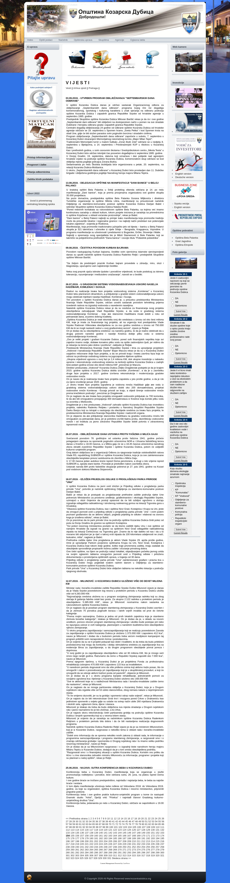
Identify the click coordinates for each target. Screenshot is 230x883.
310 (110, 855)
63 (87, 824)
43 (120, 821)
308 (101, 855)
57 (67, 824)
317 (143, 855)
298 (153, 852)
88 (70, 827)
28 (70, 821)
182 (101, 838)
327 (91, 858)
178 (82, 838)
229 (124, 844)
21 (145, 818)
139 (96, 832)
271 (124, 849)
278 (158, 849)
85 (159, 824)
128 (143, 829)
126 (134, 829)
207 (120, 841)
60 (77, 824)
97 (100, 827)
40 (110, 821)
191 (143, 838)
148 (139, 832)
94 (90, 827)
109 (153, 827)
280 (68, 852)
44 (123, 821)
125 (129, 829)
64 (90, 824)
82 (149, 824)
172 (153, 835)
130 (153, 829)
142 (110, 832)
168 (134, 835)
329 (100, 858)
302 (73, 855)
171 (148, 835)
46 (129, 821)
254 (143, 847)
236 (158, 844)
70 (110, 824)
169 (139, 835)
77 (133, 824)
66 (97, 824)
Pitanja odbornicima (38, 172)
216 (162, 841)
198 (77, 841)
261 (77, 849)
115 (82, 829)
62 (83, 824)
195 (162, 838)
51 (146, 821)
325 (82, 858)
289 (110, 852)
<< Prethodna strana (77, 818)
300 (162, 852)
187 (124, 838)
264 (91, 849)
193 (153, 838)
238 (68, 847)
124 (124, 829)
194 (158, 838)
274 (139, 849)
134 (73, 832)
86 (163, 824)
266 (101, 849)
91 (80, 827)
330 (105, 858)
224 (101, 844)
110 (158, 827)
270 (120, 849)
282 (77, 852)
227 (115, 844)
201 (91, 841)
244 (96, 847)
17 (132, 818)
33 (87, 821)
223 (96, 844)
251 (129, 847)
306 (91, 855)
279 (162, 849)
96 (97, 827)
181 (96, 838)
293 (129, 852)
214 (153, 841)
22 (149, 818)
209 (129, 841)
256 (153, 847)
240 (77, 847)
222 (91, 844)
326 (86, 858)
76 (129, 824)
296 (143, 852)
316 (139, 855)
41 (113, 821)
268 (110, 849)
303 (77, 855)
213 (148, 841)
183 (106, 838)
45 (126, 821)
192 (148, 838)
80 (143, 824)
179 (87, 838)
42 (116, 821)
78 (136, 824)
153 (162, 832)
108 (148, 827)
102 (120, 827)
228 (120, 844)
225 (106, 844)
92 (83, 827)
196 (68, 841)
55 (159, 821)
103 (125, 827)
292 (124, 852)
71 (113, 824)
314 (129, 855)
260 (73, 849)
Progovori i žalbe (36, 164)
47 (133, 821)
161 (101, 835)
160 (96, 835)
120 (106, 829)
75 (126, 824)
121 (110, 829)
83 (153, 824)
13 (118, 818)
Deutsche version (184, 177)
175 (68, 838)
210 (134, 841)
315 (134, 855)
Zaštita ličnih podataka (40, 179)
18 (135, 818)
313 (124, 855)
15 (125, 818)
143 (115, 832)
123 (120, 829)
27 (67, 821)
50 (143, 821)
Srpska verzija (181, 203)
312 (120, 855)
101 (116, 827)
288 (106, 852)
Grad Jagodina (183, 241)
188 (129, 838)
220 (82, 844)
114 (77, 829)
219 (77, 844)
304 (82, 855)
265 (96, 849)
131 (158, 829)
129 (148, 829)
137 (87, 832)
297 (148, 852)
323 (72, 858)
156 (77, 835)
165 (120, 835)
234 (148, 844)
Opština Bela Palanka (186, 237)
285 (91, 852)
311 (115, 855)
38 (103, 821)
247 (110, 847)
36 (97, 821)
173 (158, 835)
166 (124, 835)
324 (77, 858)
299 (158, 852)
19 (139, 818)
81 (146, 824)
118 (96, 829)
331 (109, 858)
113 (73, 829)
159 (91, 835)
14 (122, 818)
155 (73, 835)
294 (134, 852)
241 (82, 847)
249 (120, 847)
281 (73, 852)
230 (129, 844)
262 (82, 849)
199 (82, 841)
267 (106, 849)
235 (153, 844)
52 (149, 821)
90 (77, 827)
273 (134, 849)
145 (124, 832)
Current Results (180, 315)
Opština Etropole (184, 244)
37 (100, 821)
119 (101, 829)
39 (106, 821)
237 (162, 844)
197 (73, 841)
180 (91, 838)
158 (87, 835)
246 (106, 847)
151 (153, 832)
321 (162, 855)
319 (153, 855)
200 (87, 841)
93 (87, 827)
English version (183, 173)
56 (163, 821)
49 (139, 821)
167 (129, 835)
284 (87, 852)
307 (96, 855)
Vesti (68, 88)
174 (162, 835)
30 (77, 821)
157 (82, 835)
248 (115, 847)
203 (101, 841)
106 (139, 827)
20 (142, 818)
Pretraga (93, 88)
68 (103, 824)
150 (148, 832)
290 (115, 852)
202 (96, 841)
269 (115, 849)
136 (82, 832)
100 (111, 827)
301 (68, 855)
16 (129, 818)
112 (68, 829)
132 (162, 829)
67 (100, 824)
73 (120, 824)
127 (139, 829)
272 (129, 849)
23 (152, 818)
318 (148, 855)
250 (124, 847)
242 (87, 847)
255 (148, 847)
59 (73, 824)
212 (143, 841)
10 (108, 818)
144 (120, 832)
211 (139, 841)
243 (91, 847)
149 (143, 832)
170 (143, 835)
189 (134, 838)
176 (73, 838)
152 (158, 832)
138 (91, 832)
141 (106, 832)
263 (87, 849)
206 (115, 841)
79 (139, 824)
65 (93, 824)
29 (73, 821)
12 (115, 818)
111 (162, 827)
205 (110, 841)
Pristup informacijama (39, 157)
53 (153, 821)
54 (156, 821)
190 (139, 838)
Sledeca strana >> (121, 858)
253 (139, 847)
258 (162, 847)
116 (87, 829)
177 (77, 838)
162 (106, 835)
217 (68, 844)
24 (156, 818)
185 (115, 838)
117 (91, 829)
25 (159, 818)
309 (106, 855)
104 (130, 827)
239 (73, 847)
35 (93, 821)
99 (107, 827)
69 (106, 824)
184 (110, 838)
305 (87, 855)
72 (116, 824)
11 (111, 818)
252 (134, 847)
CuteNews (126, 863)
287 (101, 852)
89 (73, 827)
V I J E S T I (77, 82)
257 (158, 847)
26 (163, 818)
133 (68, 832)
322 (68, 858)
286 (96, 852)
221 (87, 844)
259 (68, 849)
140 (101, 832)
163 (110, 835)
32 (83, 821)
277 (153, 849)
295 (139, 852)
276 (148, 849)
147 (134, 832)
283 (82, 852)
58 (70, 824)
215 (158, 841)
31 (80, 821)
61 (80, 824)
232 (139, 844)
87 (67, 827)
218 (73, 844)
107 (144, 827)
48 (136, 821)
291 (120, 852)
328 (96, 858)
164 (115, 835)
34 (90, 821)
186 (120, 838)
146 (129, 832)
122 (115, 829)
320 (158, 855)
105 (134, 827)
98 (103, 827)
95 (93, 827)
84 (156, 824)
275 (143, 849)
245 (101, 847)
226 (110, 844)
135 (77, 832)
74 (123, 824)
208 (124, 841)
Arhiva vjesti (79, 88)
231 (134, 844)
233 (143, 844)
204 (106, 841)
